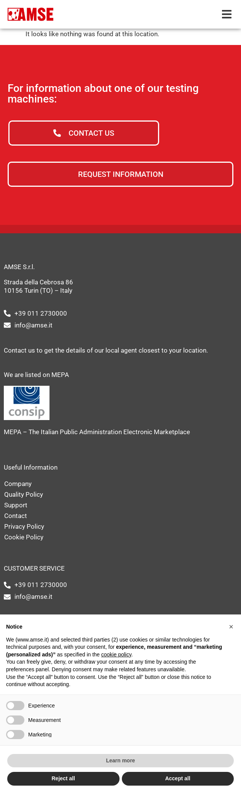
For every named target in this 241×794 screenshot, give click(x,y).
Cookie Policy (23, 537)
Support (15, 505)
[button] (226, 14)
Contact (15, 516)
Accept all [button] (177, 778)
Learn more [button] (120, 760)
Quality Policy (23, 494)
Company (18, 484)
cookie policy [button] (116, 654)
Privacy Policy (24, 526)
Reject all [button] (63, 778)
